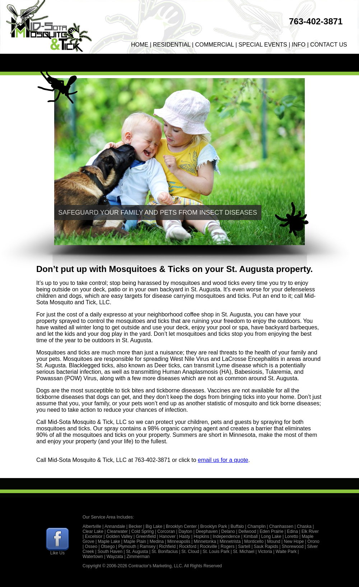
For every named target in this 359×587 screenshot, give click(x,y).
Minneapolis (178, 541)
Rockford (187, 546)
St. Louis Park (216, 551)
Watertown (93, 556)
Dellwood (247, 531)
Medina (157, 541)
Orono (313, 541)
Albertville (92, 526)
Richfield (167, 546)
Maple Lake (109, 541)
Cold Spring (142, 531)
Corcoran (166, 531)
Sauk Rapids (266, 546)
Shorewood (293, 546)
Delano (228, 531)
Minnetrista (230, 541)
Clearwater (117, 531)
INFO (299, 45)
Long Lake (271, 536)
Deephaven (207, 531)
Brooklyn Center (181, 526)
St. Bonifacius (164, 551)
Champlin (256, 526)
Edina (292, 531)
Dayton (185, 531)
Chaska (304, 526)
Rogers (228, 546)
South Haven (110, 551)
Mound (273, 541)
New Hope (294, 541)
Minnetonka (205, 541)
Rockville (208, 546)
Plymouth (127, 546)
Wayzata (115, 556)
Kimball (250, 536)
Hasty (184, 536)
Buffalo (237, 526)
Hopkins (201, 536)
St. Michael (243, 551)
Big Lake (154, 526)
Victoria (265, 551)
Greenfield (146, 536)
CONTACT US (328, 45)
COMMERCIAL (214, 45)
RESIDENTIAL (171, 45)
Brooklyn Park (213, 526)
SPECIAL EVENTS (262, 45)
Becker (135, 526)
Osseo (91, 546)
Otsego (108, 546)
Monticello (254, 541)
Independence (226, 536)
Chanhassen (281, 526)
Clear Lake (93, 531)
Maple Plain (134, 541)
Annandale (114, 526)
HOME (139, 45)
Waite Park (286, 551)
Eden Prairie (271, 531)
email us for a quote (223, 460)
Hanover (167, 536)
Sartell (244, 546)
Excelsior (93, 536)
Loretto (291, 536)
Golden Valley (119, 536)
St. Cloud (190, 551)
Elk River (310, 531)
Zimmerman (138, 556)
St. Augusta (137, 551)
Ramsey (147, 546)
